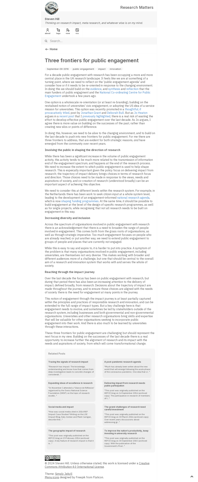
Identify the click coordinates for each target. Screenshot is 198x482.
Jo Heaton (140, 112)
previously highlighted (96, 116)
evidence (96, 89)
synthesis (114, 89)
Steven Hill (52, 19)
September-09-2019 (58, 69)
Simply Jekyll (63, 474)
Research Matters (136, 7)
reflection (132, 89)
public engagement (83, 69)
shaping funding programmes (80, 201)
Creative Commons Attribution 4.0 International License (97, 464)
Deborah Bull (115, 112)
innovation (115, 69)
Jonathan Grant (91, 112)
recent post (66, 116)
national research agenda (133, 197)
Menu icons (52, 477)
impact (102, 69)
